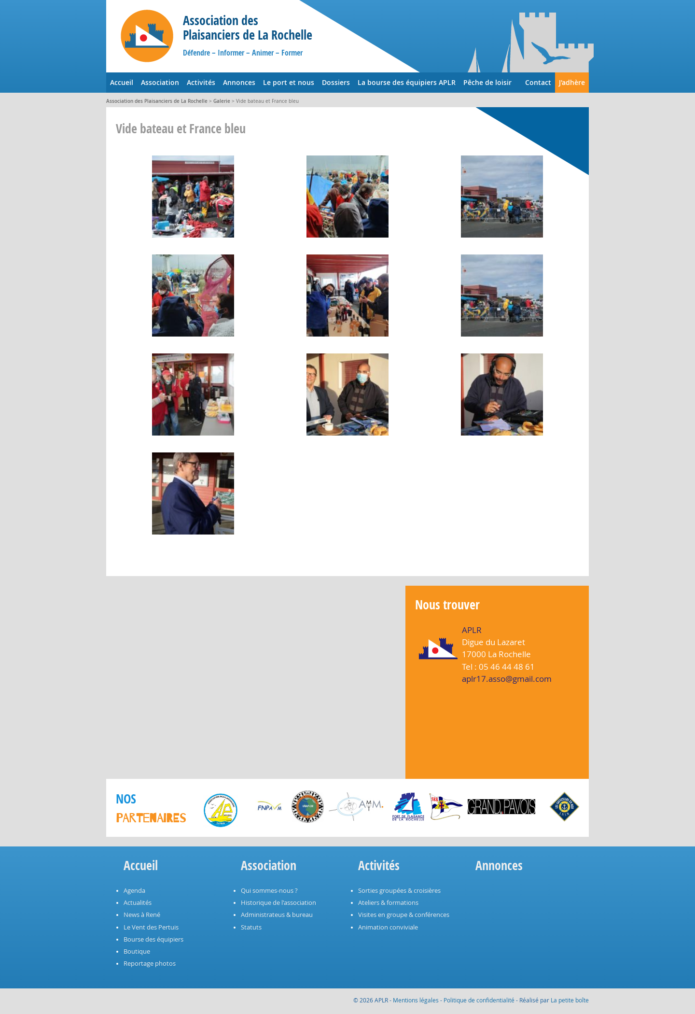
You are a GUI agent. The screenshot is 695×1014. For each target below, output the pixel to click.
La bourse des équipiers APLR (407, 82)
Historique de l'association (278, 903)
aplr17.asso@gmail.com (507, 678)
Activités (201, 82)
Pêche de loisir (487, 82)
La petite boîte (570, 1000)
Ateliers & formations (388, 903)
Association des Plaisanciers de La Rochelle (157, 101)
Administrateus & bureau (277, 915)
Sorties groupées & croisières (399, 891)
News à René (142, 915)
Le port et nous (288, 82)
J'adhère (572, 82)
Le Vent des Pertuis (151, 927)
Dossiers (336, 82)
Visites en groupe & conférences (403, 915)
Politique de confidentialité (479, 1000)
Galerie (221, 101)
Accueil (121, 82)
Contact (538, 82)
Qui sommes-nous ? (269, 891)
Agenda (134, 891)
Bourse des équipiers (153, 939)
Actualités (138, 903)
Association (160, 82)
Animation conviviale (388, 927)
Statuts (251, 927)
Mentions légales (416, 1000)
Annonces (239, 82)
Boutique (137, 951)
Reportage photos (150, 963)
